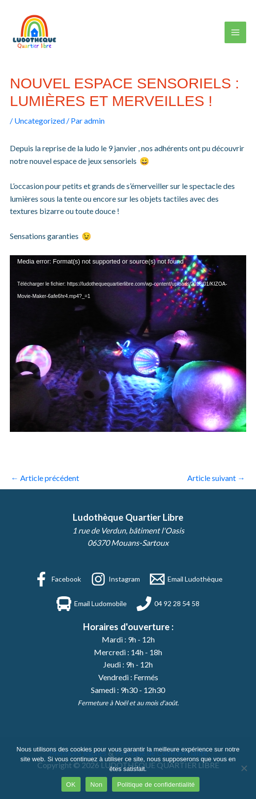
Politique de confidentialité (156, 784)
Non (96, 784)
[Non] (244, 768)
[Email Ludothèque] (186, 579)
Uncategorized (39, 120)
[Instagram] (115, 579)
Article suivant (216, 477)
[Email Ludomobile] (92, 603)
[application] (128, 343)
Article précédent (45, 477)
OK (71, 784)
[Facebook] (57, 579)
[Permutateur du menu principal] (235, 32)
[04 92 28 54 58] (168, 603)
